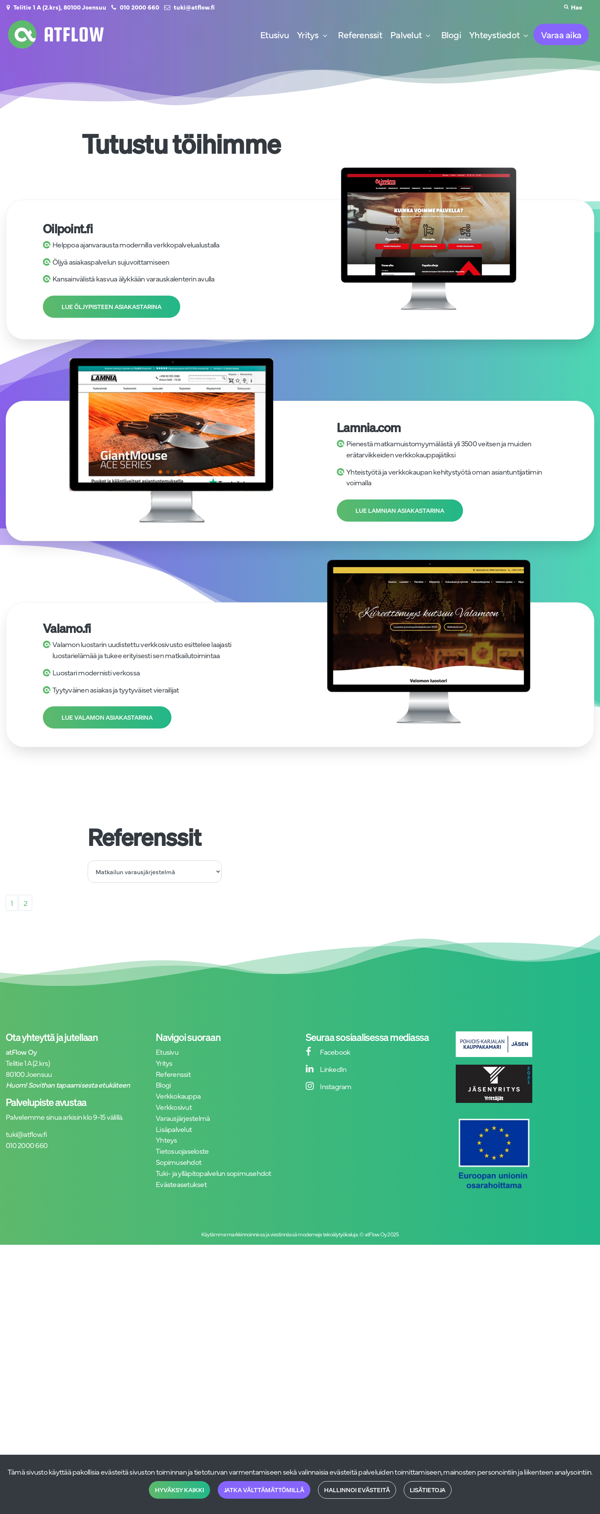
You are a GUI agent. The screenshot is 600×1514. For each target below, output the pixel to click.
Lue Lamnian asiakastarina (399, 510)
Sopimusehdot (178, 1161)
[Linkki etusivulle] (56, 34)
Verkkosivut (174, 1106)
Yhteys (166, 1139)
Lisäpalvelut (174, 1129)
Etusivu (167, 1051)
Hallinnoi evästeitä (357, 1490)
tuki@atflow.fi (194, 7)
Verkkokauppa (178, 1095)
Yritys (164, 1062)
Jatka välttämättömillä (264, 1490)
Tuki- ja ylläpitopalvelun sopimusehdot (213, 1173)
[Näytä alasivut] (325, 36)
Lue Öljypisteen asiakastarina (111, 306)
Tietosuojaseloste (182, 1150)
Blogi (163, 1084)
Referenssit (173, 1073)
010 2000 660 (139, 7)
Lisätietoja (427, 1490)
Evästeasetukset (181, 1184)
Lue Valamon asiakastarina (107, 717)
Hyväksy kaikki (179, 1490)
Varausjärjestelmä (183, 1117)
